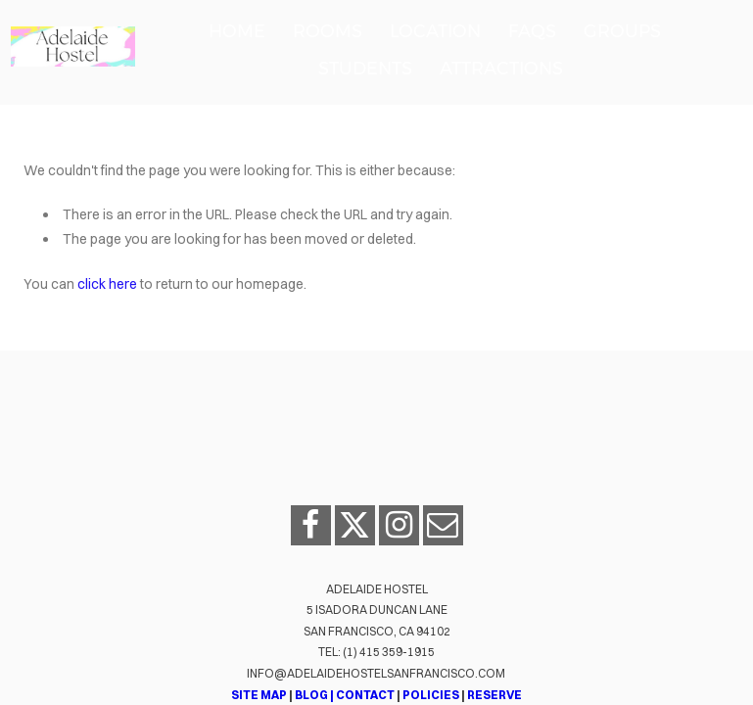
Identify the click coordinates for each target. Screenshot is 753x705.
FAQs (532, 31)
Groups (622, 31)
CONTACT (365, 694)
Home (237, 31)
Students (365, 68)
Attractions (501, 68)
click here (107, 284)
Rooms (327, 31)
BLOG (310, 694)
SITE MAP (260, 694)
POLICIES (430, 694)
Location (435, 31)
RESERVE (494, 694)
